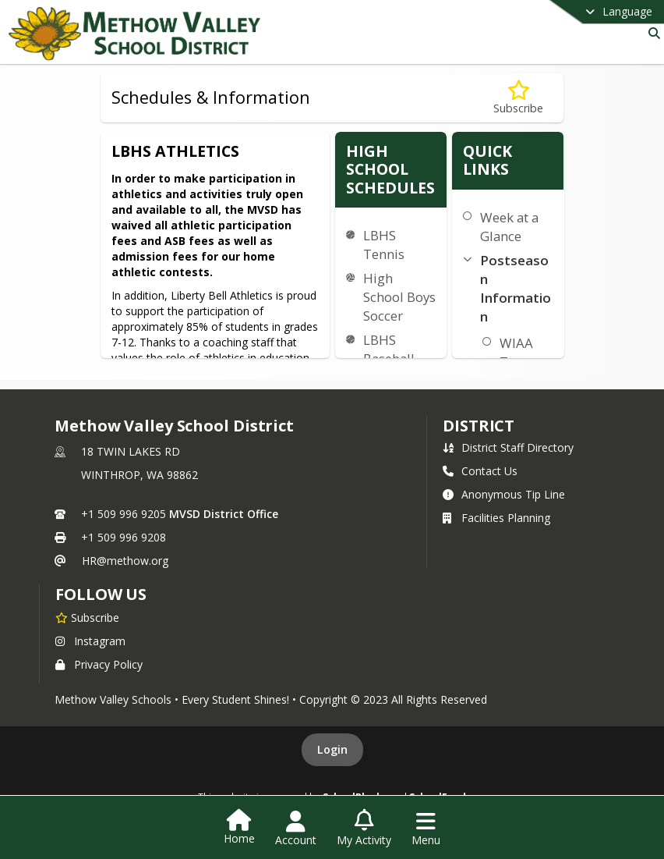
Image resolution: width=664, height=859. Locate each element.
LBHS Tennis (383, 244)
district (478, 425)
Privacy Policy (99, 664)
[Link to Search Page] (651, 33)
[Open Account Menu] (295, 828)
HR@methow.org (125, 560)
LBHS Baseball (389, 349)
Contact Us (480, 470)
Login (332, 749)
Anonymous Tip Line (504, 494)
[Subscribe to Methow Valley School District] (87, 617)
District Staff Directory (508, 447)
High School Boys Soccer (399, 297)
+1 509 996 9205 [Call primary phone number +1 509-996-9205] (123, 513)
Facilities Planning (496, 517)
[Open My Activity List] (364, 828)
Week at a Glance (509, 226)
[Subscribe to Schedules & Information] (518, 97)
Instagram (90, 641)
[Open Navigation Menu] (425, 828)
